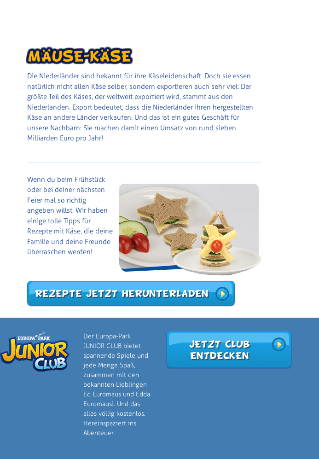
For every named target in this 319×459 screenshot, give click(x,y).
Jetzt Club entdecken (219, 350)
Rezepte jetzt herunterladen (121, 293)
